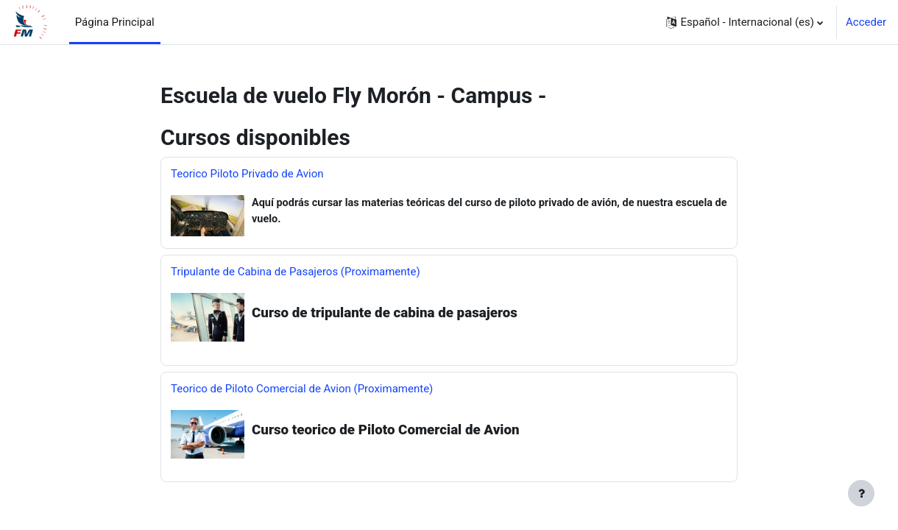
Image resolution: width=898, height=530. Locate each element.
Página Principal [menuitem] (115, 22)
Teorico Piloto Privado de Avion (247, 173)
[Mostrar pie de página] (861, 493)
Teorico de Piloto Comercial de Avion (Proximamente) (302, 390)
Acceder (866, 22)
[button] (744, 22)
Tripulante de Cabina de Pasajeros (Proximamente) (295, 273)
